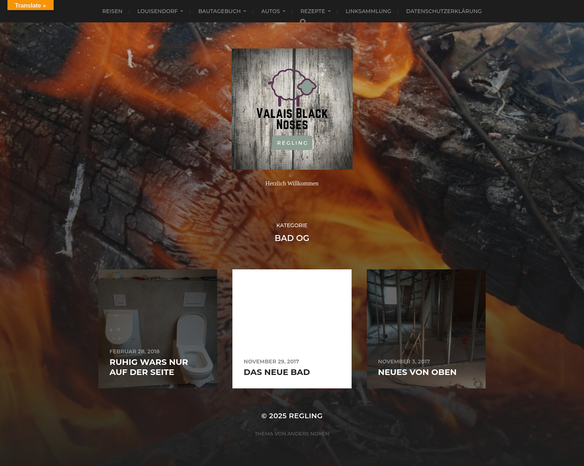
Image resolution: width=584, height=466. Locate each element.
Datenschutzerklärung (444, 11)
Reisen (112, 11)
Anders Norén (308, 434)
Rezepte (313, 11)
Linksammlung (368, 11)
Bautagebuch (219, 11)
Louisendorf (157, 11)
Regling (306, 416)
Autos (270, 11)
